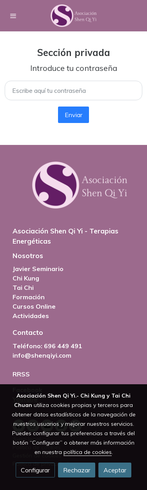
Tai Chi (23, 287)
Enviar (73, 115)
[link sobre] (73, 190)
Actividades (31, 316)
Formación (29, 297)
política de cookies (88, 452)
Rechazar (76, 470)
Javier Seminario (38, 269)
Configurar (35, 470)
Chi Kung (26, 278)
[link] (73, 15)
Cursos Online (34, 306)
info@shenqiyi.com (42, 355)
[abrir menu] (13, 15)
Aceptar (114, 470)
